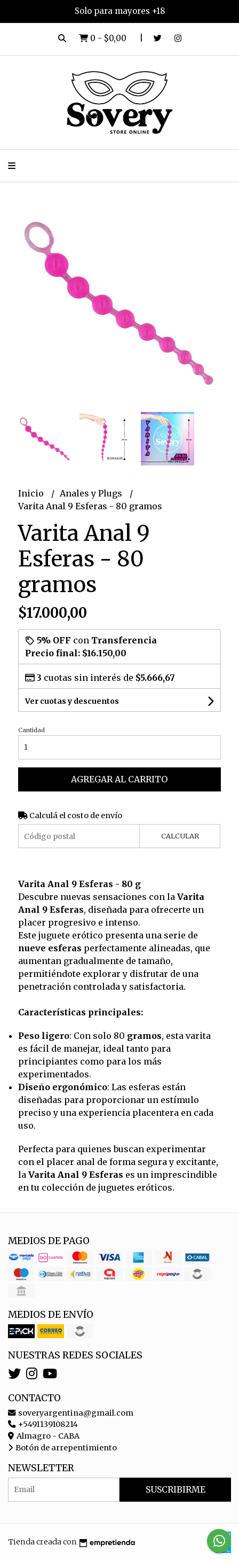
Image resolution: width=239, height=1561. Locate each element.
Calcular (180, 836)
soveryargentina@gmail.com (70, 1413)
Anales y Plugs (92, 493)
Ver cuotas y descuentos (72, 701)
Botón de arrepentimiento (62, 1448)
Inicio (32, 493)
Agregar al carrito (119, 779)
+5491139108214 (43, 1424)
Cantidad (31, 730)
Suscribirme (175, 1489)
